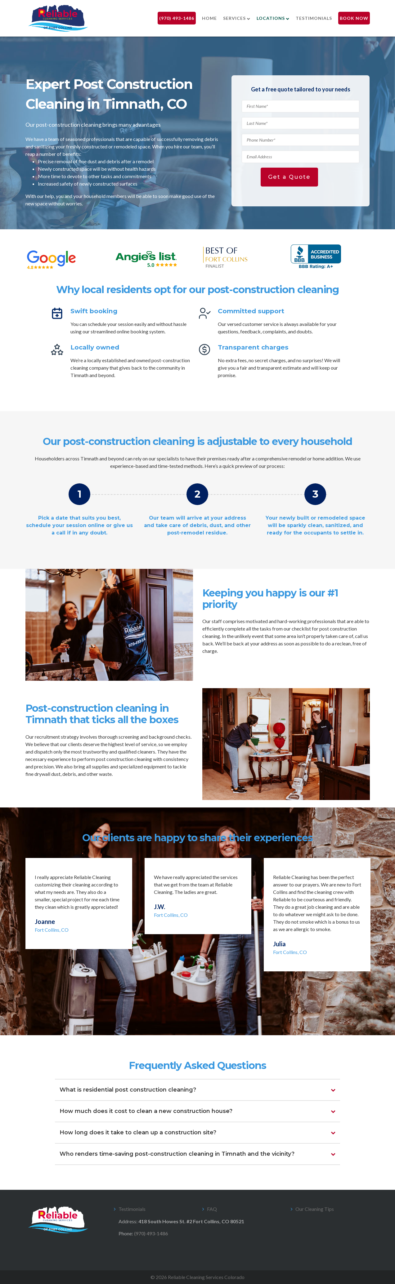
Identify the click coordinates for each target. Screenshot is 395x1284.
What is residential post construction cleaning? (128, 1089)
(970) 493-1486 (176, 18)
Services (234, 18)
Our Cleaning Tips (314, 1209)
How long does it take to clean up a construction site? (138, 1132)
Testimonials (314, 18)
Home (209, 18)
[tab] (197, 1090)
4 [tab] (202, 1006)
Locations (271, 18)
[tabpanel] (78, 903)
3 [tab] (193, 1006)
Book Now (354, 18)
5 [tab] (212, 1006)
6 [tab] (221, 1006)
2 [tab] (184, 1006)
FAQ (212, 1209)
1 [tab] (174, 1006)
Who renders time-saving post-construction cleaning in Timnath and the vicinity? (177, 1153)
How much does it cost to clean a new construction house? (146, 1111)
